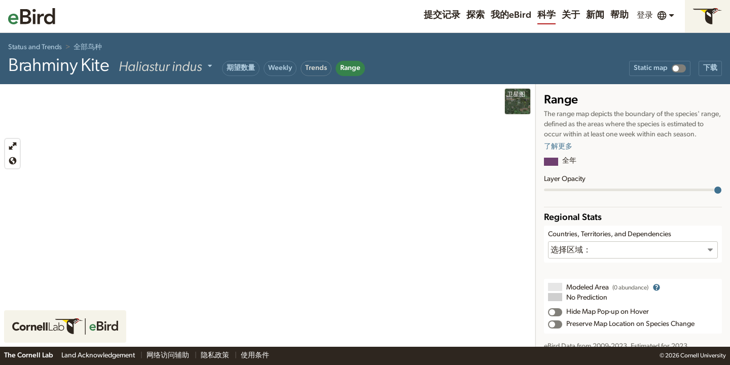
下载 (710, 67)
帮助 (619, 15)
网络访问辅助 (169, 355)
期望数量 (241, 67)
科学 (546, 15)
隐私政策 (216, 355)
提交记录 (442, 15)
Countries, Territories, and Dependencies (609, 234)
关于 (571, 15)
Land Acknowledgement (98, 355)
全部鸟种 (88, 47)
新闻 (595, 15)
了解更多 (558, 146)
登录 (645, 15)
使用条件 (255, 355)
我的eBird (511, 15)
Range (350, 67)
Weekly (280, 67)
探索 (475, 15)
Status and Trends (35, 47)
